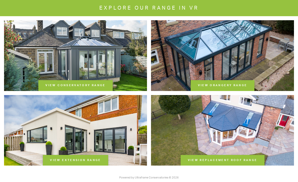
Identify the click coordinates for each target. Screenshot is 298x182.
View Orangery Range (222, 85)
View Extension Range (75, 160)
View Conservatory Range (75, 85)
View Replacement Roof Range (222, 160)
